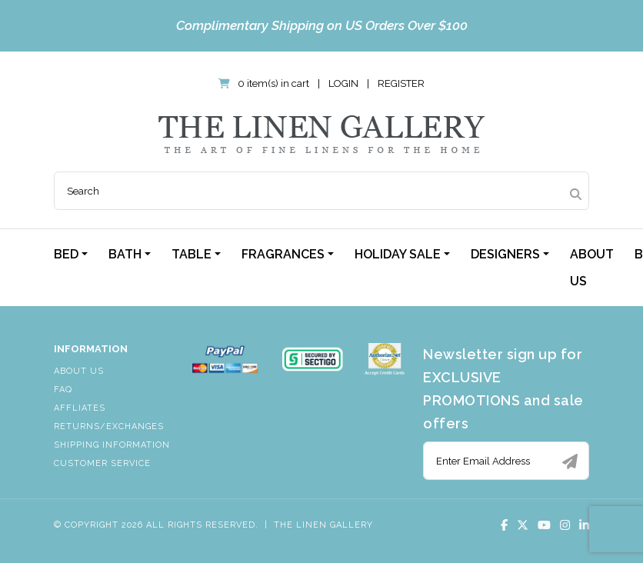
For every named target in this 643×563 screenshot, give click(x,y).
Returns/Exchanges (109, 426)
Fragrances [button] (283, 254)
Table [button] (192, 254)
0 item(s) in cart (265, 83)
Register (401, 83)
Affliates (79, 408)
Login (343, 83)
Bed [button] (66, 254)
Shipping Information (112, 445)
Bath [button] (125, 254)
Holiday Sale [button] (398, 254)
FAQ (63, 390)
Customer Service (102, 463)
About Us (592, 267)
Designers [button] (505, 254)
